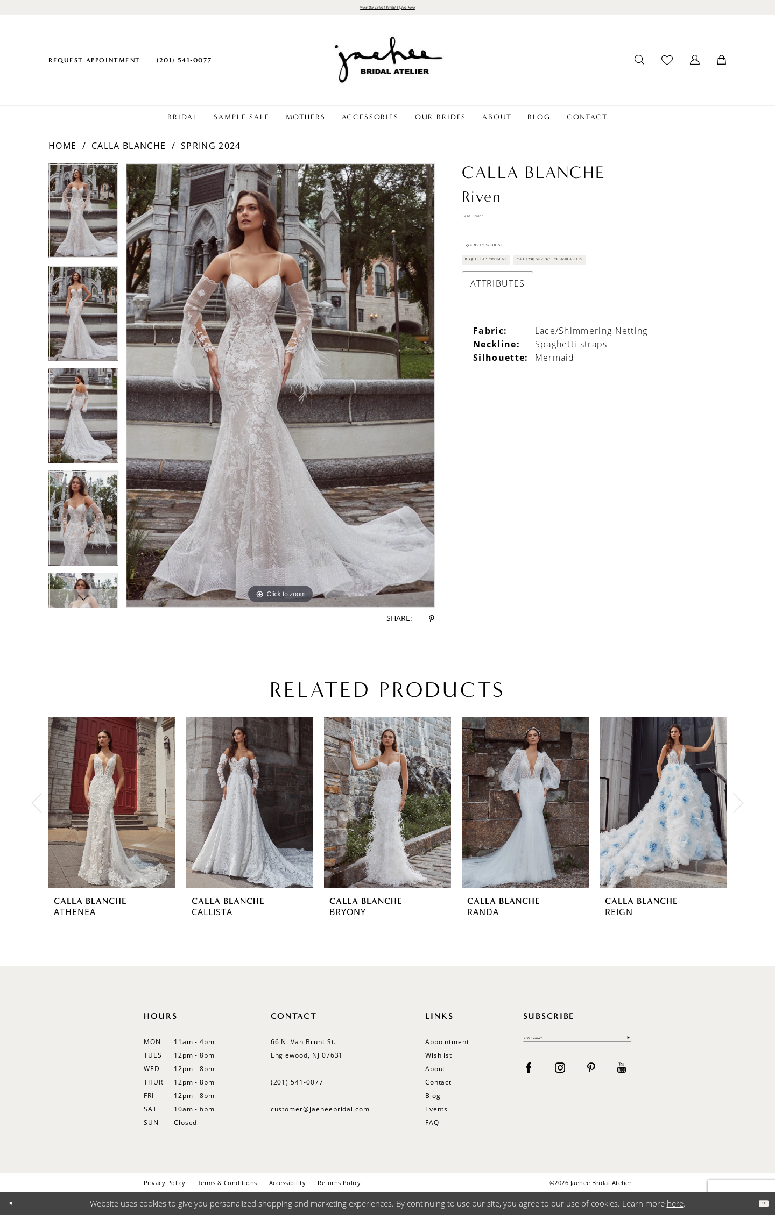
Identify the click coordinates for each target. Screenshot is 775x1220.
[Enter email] (577, 1047)
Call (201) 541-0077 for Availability (542, 324)
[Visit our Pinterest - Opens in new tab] (591, 1079)
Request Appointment (513, 296)
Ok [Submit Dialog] (757, 1208)
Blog (433, 1100)
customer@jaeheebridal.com (320, 1113)
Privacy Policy (165, 1187)
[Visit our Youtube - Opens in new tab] (621, 1079)
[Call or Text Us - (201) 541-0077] (184, 65)
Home (62, 150)
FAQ (432, 1127)
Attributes (497, 354)
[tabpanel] (83, 219)
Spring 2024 (211, 150)
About (435, 1073)
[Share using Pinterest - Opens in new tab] (431, 623)
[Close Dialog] (15, 1208)
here (675, 1208)
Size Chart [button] (485, 224)
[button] (694, 65)
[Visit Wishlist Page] (667, 64)
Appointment (447, 1046)
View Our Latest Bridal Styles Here (387, 9)
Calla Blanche (128, 150)
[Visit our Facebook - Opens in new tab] (528, 1079)
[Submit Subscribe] (624, 1047)
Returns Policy (339, 1187)
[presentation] (111, 807)
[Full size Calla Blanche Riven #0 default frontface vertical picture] (280, 390)
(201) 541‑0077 (297, 1086)
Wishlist (439, 1060)
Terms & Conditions (227, 1187)
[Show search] (639, 65)
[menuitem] (94, 65)
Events (436, 1113)
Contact (438, 1086)
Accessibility (287, 1187)
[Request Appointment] (94, 65)
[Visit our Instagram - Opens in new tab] (560, 1079)
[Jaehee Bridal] (387, 65)
